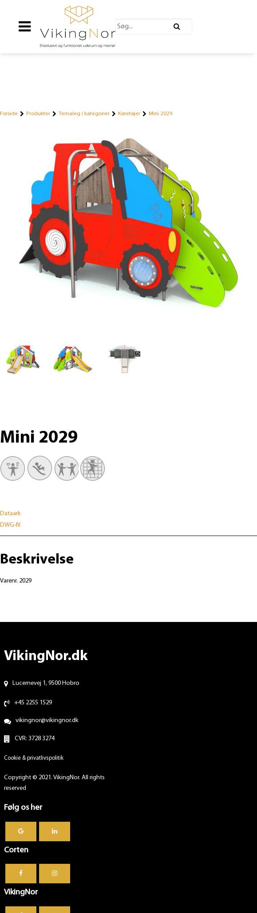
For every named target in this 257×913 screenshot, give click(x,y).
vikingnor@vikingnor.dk (47, 720)
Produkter (38, 114)
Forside (9, 114)
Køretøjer (129, 114)
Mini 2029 (161, 114)
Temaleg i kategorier (84, 114)
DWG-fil (10, 525)
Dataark (10, 513)
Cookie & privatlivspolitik (33, 758)
